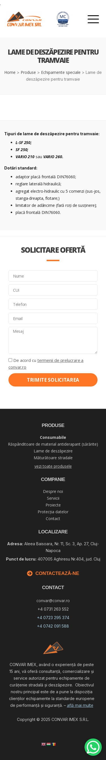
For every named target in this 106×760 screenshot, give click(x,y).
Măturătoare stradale (53, 457)
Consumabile (53, 437)
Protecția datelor (53, 511)
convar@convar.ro (53, 600)
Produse (28, 72)
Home (10, 72)
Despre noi (53, 491)
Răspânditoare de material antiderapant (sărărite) (53, 444)
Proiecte (53, 505)
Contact (53, 518)
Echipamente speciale (61, 72)
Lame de (53, 451)
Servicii (53, 498)
